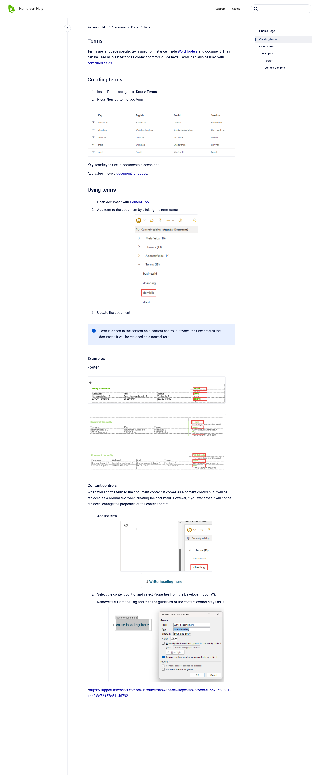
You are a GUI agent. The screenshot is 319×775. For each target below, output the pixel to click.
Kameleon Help (31, 9)
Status (236, 8)
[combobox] (281, 9)
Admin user (119, 27)
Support (220, 8)
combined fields (100, 63)
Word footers (188, 51)
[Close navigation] (67, 28)
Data (147, 27)
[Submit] (255, 8)
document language (131, 173)
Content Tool (140, 202)
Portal (134, 27)
